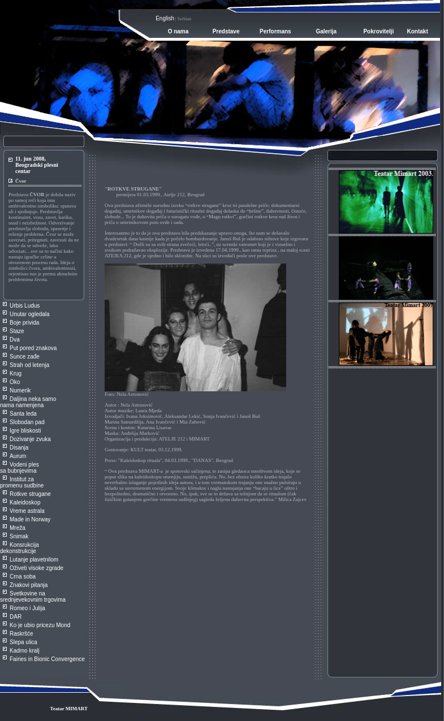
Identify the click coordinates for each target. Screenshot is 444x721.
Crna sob (21, 576)
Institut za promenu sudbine (22, 482)
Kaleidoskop (25, 502)
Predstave (226, 31)
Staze (17, 331)
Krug (15, 373)
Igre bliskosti (25, 431)
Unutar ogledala (30, 314)
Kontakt (417, 31)
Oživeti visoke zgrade (36, 568)
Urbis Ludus (25, 306)
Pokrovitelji (378, 31)
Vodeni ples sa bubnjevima (19, 467)
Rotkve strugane (30, 494)
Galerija (326, 31)
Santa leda (23, 414)
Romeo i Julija (27, 608)
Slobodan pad (27, 422)
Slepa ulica (23, 642)
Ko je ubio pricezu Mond (40, 625)
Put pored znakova (33, 348)
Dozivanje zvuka (30, 439)
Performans (275, 31)
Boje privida (24, 323)
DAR (15, 617)
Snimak (19, 536)
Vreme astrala (27, 511)
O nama (178, 31)
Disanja (19, 447)
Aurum (18, 456)
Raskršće (21, 634)
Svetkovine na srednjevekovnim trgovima (33, 596)
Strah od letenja (29, 365)
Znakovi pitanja (29, 585)
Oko (15, 382)
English (165, 18)
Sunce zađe (25, 356)
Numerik (20, 390)
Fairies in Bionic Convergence (47, 659)
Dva (15, 339)
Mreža (17, 528)
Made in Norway (30, 519)
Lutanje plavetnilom (34, 559)
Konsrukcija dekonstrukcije (19, 548)
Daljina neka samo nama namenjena (28, 402)
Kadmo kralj (25, 650)
